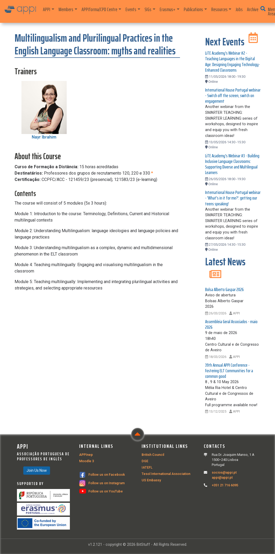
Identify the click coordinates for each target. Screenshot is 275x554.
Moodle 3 (86, 461)
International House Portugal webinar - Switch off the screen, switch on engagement (232, 95)
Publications (193, 9)
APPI (46, 9)
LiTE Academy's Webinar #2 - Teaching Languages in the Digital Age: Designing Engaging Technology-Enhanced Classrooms (232, 61)
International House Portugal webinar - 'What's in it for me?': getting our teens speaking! (232, 198)
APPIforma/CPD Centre (99, 9)
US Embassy (151, 480)
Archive (252, 9)
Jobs (239, 9)
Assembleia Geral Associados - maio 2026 (231, 324)
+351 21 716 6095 (225, 485)
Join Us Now (36, 470)
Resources (219, 9)
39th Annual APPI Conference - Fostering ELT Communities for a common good (229, 370)
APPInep (86, 455)
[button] (262, 9)
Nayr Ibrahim (44, 137)
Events (130, 9)
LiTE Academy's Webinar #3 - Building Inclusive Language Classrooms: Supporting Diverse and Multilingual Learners (232, 164)
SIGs (148, 9)
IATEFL (147, 467)
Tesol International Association (166, 474)
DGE (145, 461)
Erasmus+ (167, 9)
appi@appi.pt (222, 477)
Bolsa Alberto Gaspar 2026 (224, 289)
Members (65, 9)
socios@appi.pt (224, 472)
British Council (153, 455)
